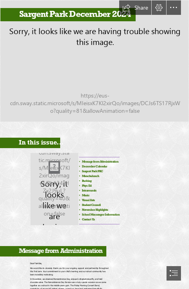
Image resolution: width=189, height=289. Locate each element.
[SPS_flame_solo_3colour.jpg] (54, 188)
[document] (94, 144)
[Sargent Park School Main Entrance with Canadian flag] (94, 61)
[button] (135, 7)
